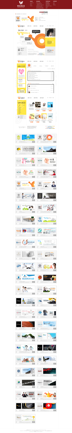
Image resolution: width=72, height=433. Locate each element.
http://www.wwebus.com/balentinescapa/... (25, 305)
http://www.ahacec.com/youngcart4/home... (25, 422)
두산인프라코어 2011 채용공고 (23, 351)
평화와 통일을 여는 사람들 (44, 223)
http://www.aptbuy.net (22, 212)
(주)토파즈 (20, 234)
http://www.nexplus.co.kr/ (22, 247)
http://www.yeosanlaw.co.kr (44, 200)
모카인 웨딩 (20, 258)
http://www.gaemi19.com (44, 235)
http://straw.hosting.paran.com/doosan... (24, 352)
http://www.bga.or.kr (43, 270)
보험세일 (42, 293)
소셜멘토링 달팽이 (21, 188)
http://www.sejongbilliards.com (45, 410)
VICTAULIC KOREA (21, 328)
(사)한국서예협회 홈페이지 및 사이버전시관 (24, 153)
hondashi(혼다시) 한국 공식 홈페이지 (45, 281)
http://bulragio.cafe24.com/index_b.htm (46, 399)
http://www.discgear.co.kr (44, 387)
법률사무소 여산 (43, 199)
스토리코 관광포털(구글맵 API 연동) (45, 176)
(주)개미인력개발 (43, 234)
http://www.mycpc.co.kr (44, 340)
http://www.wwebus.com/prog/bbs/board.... (25, 399)
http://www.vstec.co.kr (44, 317)
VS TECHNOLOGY (43, 316)
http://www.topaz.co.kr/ (22, 235)
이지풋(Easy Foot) (43, 164)
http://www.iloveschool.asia (23, 317)
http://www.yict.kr (21, 375)
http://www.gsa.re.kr (22, 387)
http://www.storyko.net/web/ (44, 177)
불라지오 (42, 398)
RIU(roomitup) (21, 363)
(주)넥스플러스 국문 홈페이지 (23, 246)
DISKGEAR (42, 386)
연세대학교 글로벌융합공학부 (44, 363)
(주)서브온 (42, 258)
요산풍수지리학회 (43, 153)
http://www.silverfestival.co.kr (23, 142)
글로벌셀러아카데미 (21, 386)
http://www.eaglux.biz (22, 410)
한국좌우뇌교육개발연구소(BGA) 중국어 (46, 141)
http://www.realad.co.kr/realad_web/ (24, 282)
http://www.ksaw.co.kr (43, 305)
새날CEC (20, 421)
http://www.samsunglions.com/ (23, 270)
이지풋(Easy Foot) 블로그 (22, 176)
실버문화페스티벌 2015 (22, 141)
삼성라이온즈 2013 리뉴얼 (22, 269)
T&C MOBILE (42, 351)
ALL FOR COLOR (21, 164)
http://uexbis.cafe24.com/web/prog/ (45, 212)
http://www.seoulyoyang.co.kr (23, 340)
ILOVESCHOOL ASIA (22, 316)
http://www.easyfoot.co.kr (44, 165)
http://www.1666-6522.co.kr (23, 200)
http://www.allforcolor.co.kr (23, 165)
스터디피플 (20, 223)
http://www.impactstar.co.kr (44, 375)
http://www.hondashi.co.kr (44, 282)
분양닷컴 (20, 211)
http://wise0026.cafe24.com (44, 142)
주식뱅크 (20, 398)
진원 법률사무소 (43, 188)
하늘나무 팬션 (42, 246)
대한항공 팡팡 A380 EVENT (44, 328)
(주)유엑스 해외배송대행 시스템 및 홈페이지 (46, 211)
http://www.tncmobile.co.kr (44, 352)
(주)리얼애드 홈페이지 (22, 281)
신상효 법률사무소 (21, 199)
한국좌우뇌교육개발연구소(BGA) (45, 269)
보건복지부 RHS (21, 293)
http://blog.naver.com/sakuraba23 (23, 177)
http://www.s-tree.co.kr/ (44, 247)
